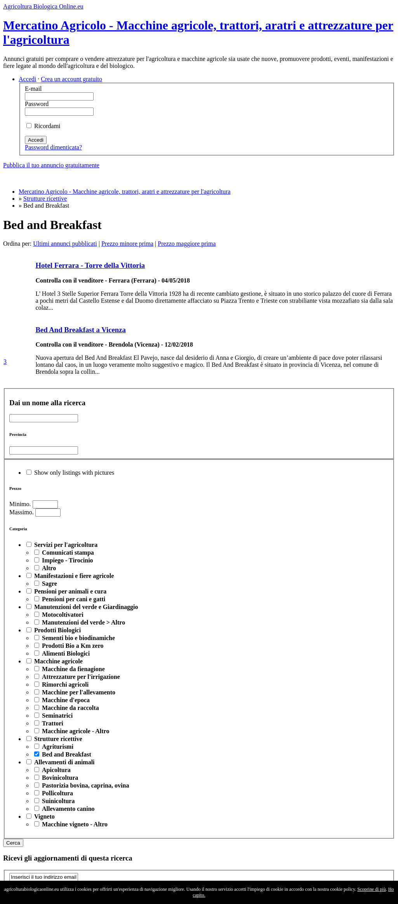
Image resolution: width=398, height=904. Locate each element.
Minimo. (20, 504)
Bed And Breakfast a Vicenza (80, 330)
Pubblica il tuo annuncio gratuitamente (51, 165)
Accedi (27, 79)
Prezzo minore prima (127, 243)
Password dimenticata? (53, 147)
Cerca (13, 843)
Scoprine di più (371, 889)
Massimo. (21, 512)
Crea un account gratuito (71, 79)
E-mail (33, 88)
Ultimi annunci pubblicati (65, 243)
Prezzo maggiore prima (187, 243)
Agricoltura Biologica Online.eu (43, 6)
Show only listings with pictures (74, 472)
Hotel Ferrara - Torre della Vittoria (90, 265)
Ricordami (47, 126)
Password (37, 104)
